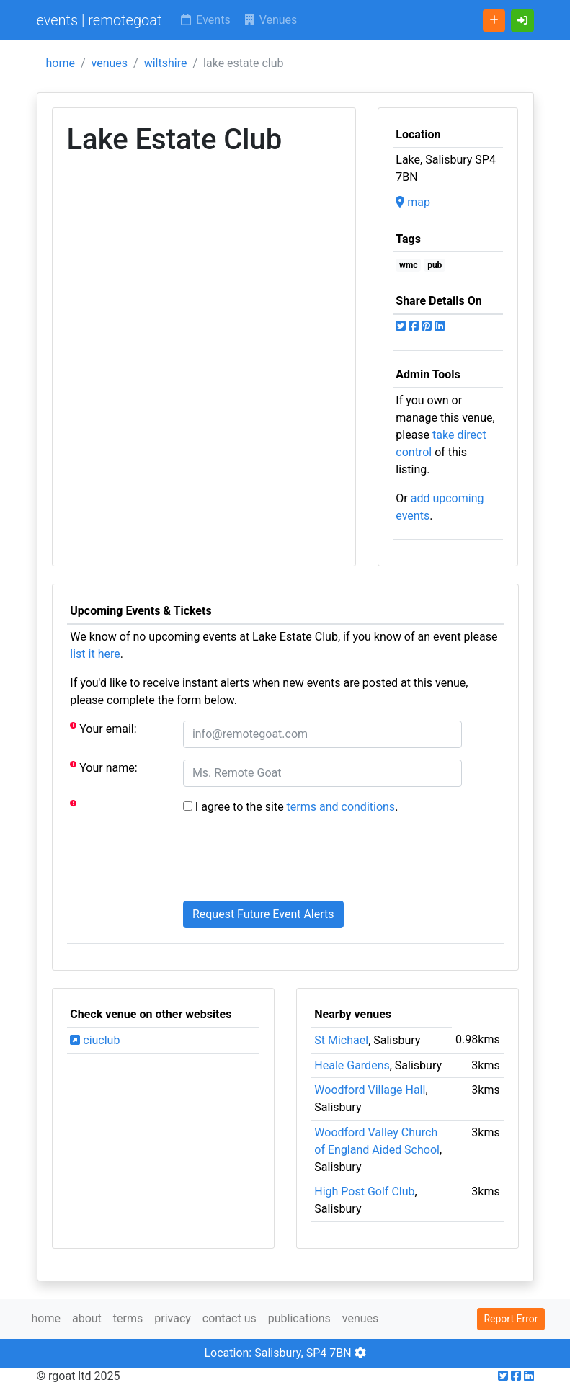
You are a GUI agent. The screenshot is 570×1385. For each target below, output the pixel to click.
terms (128, 1318)
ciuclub (95, 1040)
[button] (522, 20)
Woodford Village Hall (369, 1090)
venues (110, 63)
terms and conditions (341, 807)
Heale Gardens (351, 1065)
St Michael (341, 1040)
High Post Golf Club (364, 1191)
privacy (172, 1318)
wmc (408, 265)
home (60, 63)
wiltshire (165, 63)
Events (204, 20)
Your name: (103, 767)
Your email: (103, 728)
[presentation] (292, 861)
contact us (229, 1318)
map (413, 202)
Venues (270, 20)
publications (299, 1318)
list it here (95, 654)
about (87, 1318)
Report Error (511, 1318)
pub (434, 265)
